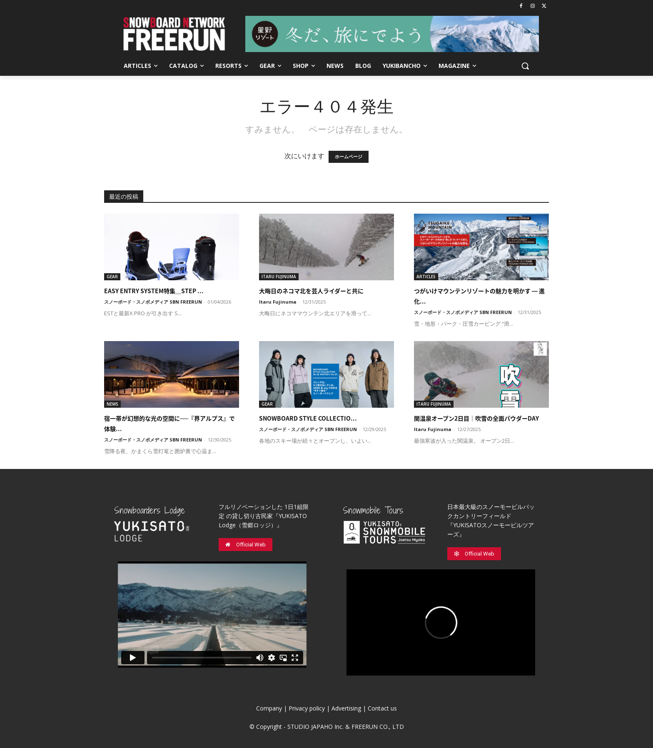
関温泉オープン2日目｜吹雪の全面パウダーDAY (476, 418)
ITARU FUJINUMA (279, 276)
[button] (525, 66)
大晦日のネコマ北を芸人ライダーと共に (311, 291)
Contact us (382, 708)
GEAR (112, 276)
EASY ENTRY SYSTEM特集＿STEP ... (154, 291)
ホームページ (348, 157)
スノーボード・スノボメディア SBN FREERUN (153, 302)
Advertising (346, 708)
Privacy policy (307, 708)
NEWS (112, 404)
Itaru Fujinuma (278, 302)
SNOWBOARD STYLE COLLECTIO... (308, 418)
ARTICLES (426, 276)
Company (269, 708)
